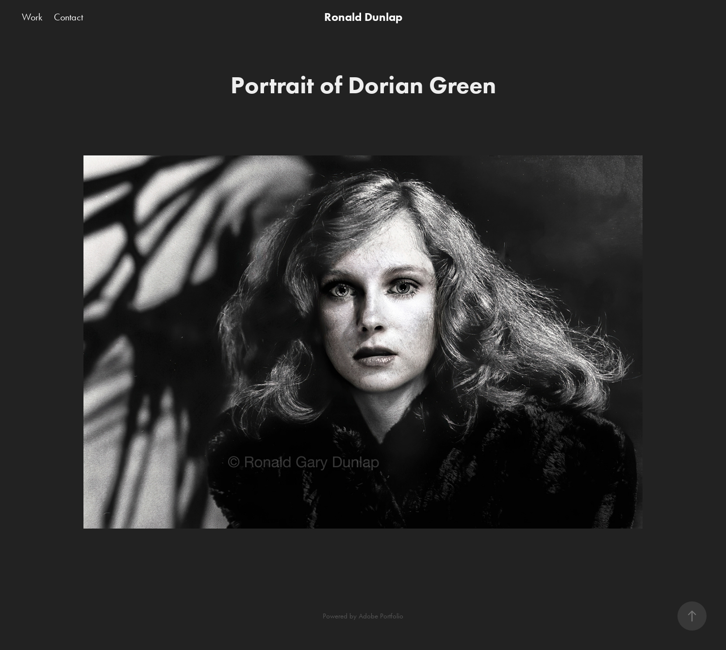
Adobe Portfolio (381, 616)
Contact (68, 17)
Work (32, 17)
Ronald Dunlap (363, 17)
